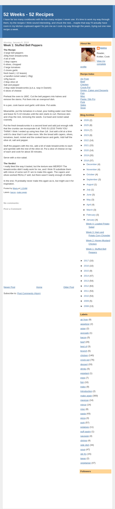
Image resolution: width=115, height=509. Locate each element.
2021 (87, 145)
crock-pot (85, 360)
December (92, 164)
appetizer (85, 324)
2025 (87, 125)
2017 (87, 260)
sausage (84, 436)
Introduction (86, 391)
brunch (83, 351)
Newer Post (9, 287)
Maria (103, 48)
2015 (87, 270)
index (83, 386)
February (91, 214)
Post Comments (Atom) (29, 293)
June (89, 194)
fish (82, 382)
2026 (87, 120)
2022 (87, 140)
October (91, 174)
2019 (87, 155)
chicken (84, 355)
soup (82, 449)
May (89, 199)
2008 (87, 306)
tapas (83, 458)
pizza (83, 418)
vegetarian (85, 463)
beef (82, 342)
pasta (83, 413)
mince (83, 404)
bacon (13, 192)
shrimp (83, 440)
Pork (82, 102)
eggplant (84, 373)
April (89, 204)
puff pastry (85, 431)
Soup (83, 107)
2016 (87, 265)
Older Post (68, 287)
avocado (84, 333)
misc (82, 409)
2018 (87, 160)
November (92, 169)
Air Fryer (84, 79)
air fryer (84, 319)
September (92, 179)
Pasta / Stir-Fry (87, 99)
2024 (87, 130)
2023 (87, 135)
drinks (83, 369)
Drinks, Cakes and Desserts (94, 90)
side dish (84, 445)
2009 (87, 301)
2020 (87, 150)
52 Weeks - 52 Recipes (28, 14)
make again (22, 192)
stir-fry (83, 454)
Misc (82, 96)
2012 (87, 286)
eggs (82, 377)
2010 (87, 296)
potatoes (84, 427)
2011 (87, 291)
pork (82, 422)
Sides (83, 105)
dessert (84, 364)
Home (39, 287)
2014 (87, 275)
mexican (84, 400)
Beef (82, 81)
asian (83, 328)
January (91, 219)
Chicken (84, 84)
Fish (82, 93)
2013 (87, 280)
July (89, 189)
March (90, 209)
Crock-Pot (85, 87)
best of (83, 346)
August (90, 184)
